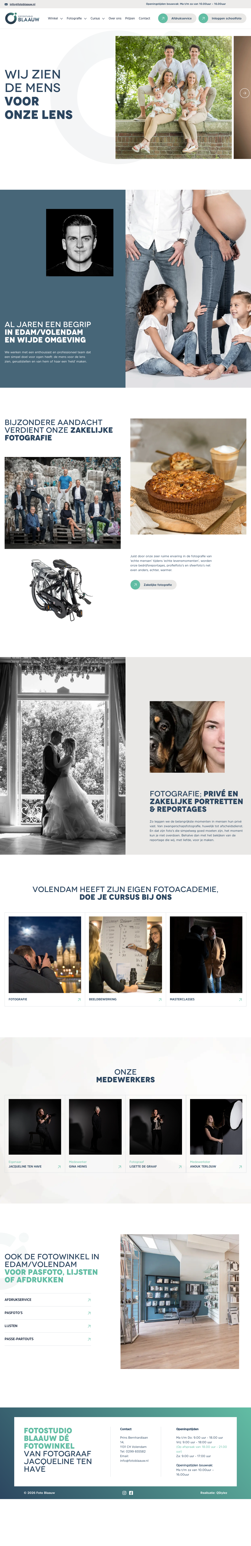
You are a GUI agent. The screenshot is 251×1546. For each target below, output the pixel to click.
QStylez (221, 1539)
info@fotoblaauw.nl (22, 4)
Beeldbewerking (102, 1044)
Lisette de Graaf (143, 1213)
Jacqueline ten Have (25, 1213)
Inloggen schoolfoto (227, 18)
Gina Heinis (78, 1213)
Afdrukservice (181, 18)
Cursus (95, 18)
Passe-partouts (19, 1386)
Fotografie (74, 18)
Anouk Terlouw (203, 1213)
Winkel (53, 18)
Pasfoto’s (13, 1359)
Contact (144, 18)
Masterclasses (182, 1044)
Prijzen (130, 18)
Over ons (115, 18)
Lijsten (11, 1373)
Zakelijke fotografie (158, 615)
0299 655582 (136, 1498)
